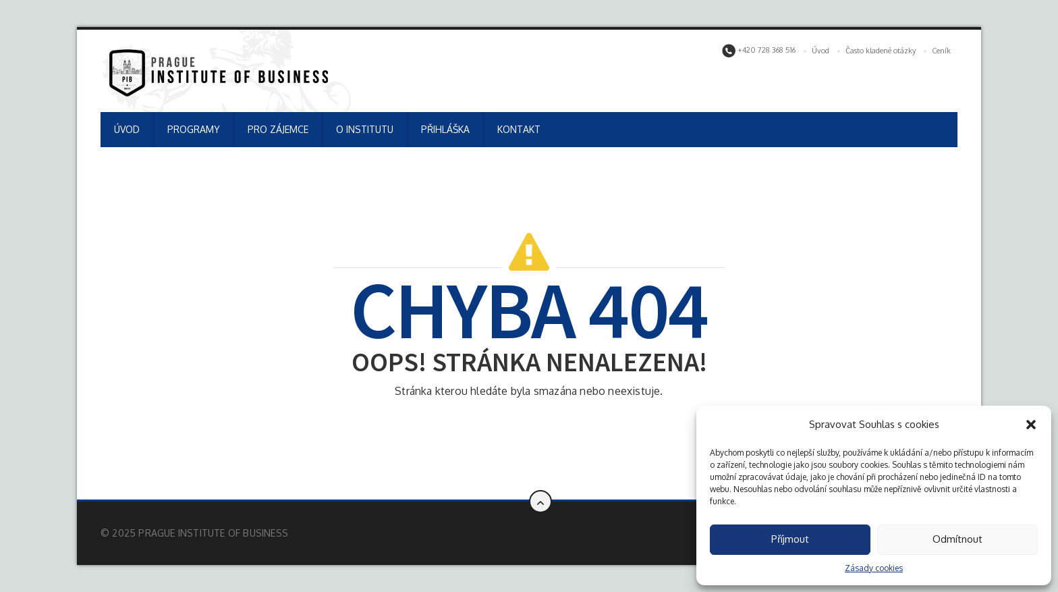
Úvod (820, 50)
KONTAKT (518, 129)
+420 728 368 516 (759, 50)
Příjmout (790, 539)
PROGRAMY (193, 129)
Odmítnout (957, 539)
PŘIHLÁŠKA (445, 129)
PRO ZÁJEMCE (278, 129)
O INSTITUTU (364, 129)
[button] (1031, 424)
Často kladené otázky (880, 50)
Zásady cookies (874, 568)
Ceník (941, 50)
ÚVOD (127, 129)
